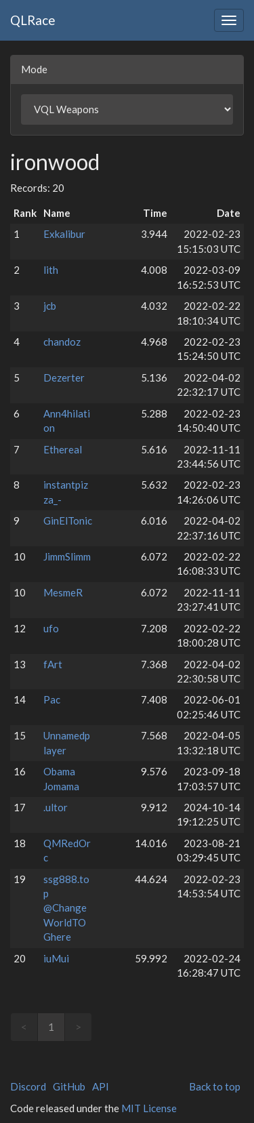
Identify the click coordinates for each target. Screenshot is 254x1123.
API (100, 1086)
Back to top (214, 1086)
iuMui (56, 958)
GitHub (69, 1086)
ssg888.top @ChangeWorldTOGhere (66, 908)
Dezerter (64, 377)
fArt (52, 664)
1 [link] (51, 1027)
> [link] (78, 1027)
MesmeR (63, 592)
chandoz (62, 341)
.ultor (55, 807)
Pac (51, 699)
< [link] (24, 1027)
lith (50, 270)
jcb (49, 306)
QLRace (33, 20)
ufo (51, 628)
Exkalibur (64, 234)
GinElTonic (67, 520)
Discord (28, 1086)
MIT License (149, 1108)
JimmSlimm (67, 556)
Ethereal (62, 449)
